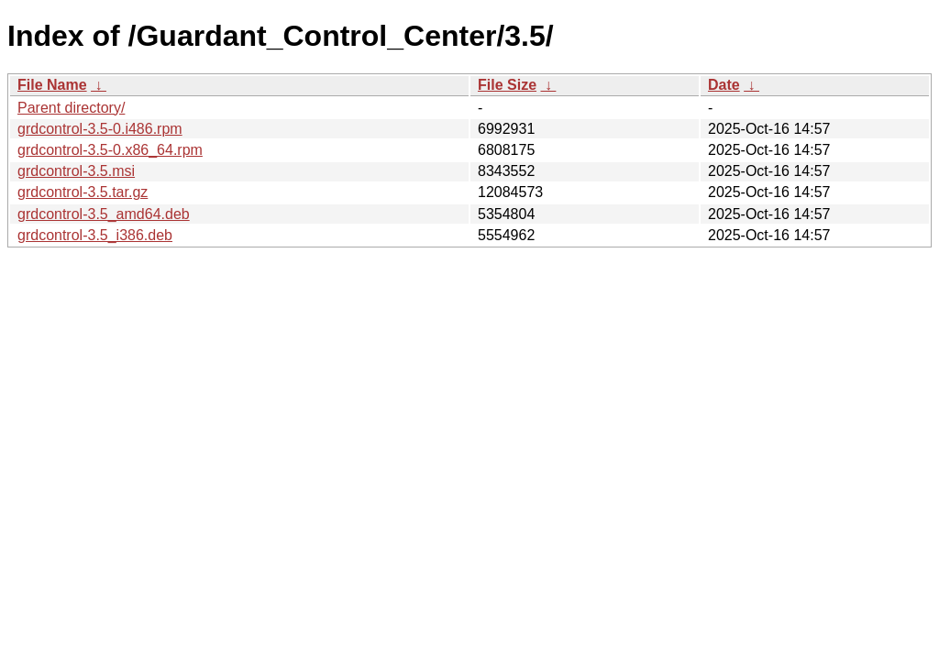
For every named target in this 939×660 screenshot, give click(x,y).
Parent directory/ (71, 108)
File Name (52, 85)
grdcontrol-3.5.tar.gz (82, 192)
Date (724, 85)
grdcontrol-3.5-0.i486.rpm (99, 129)
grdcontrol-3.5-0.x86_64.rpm (110, 150)
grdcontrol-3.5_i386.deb (94, 235)
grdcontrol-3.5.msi (76, 171)
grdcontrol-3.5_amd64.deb (103, 214)
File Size (507, 85)
